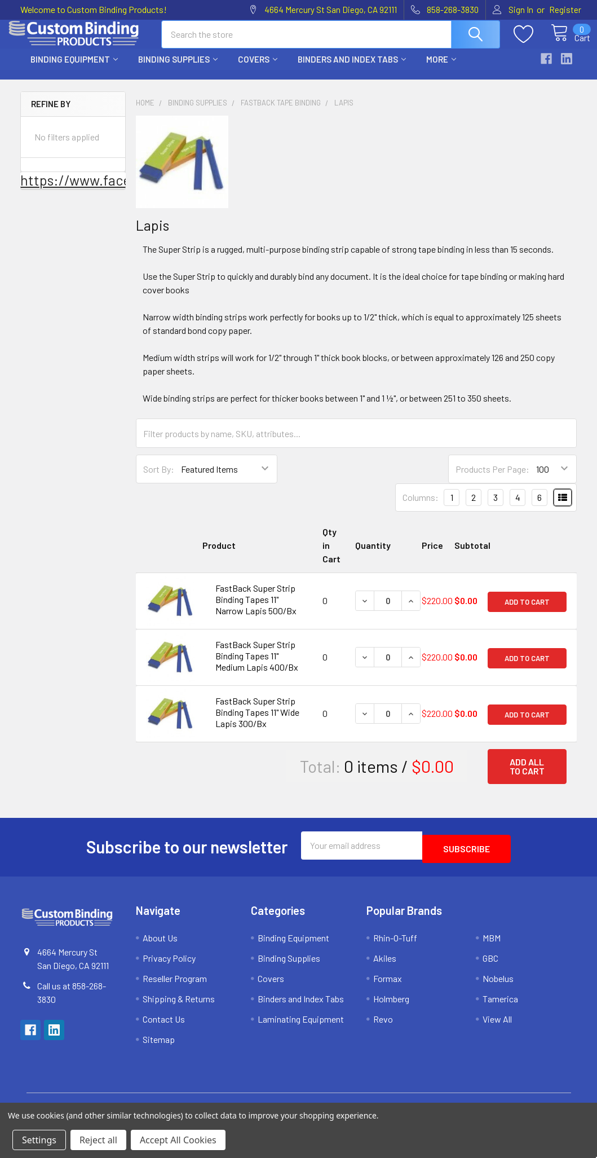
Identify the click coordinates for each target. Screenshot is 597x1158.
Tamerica (500, 1005)
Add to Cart (527, 610)
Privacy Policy (169, 964)
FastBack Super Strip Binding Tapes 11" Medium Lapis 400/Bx (256, 666)
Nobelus (498, 985)
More (441, 69)
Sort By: (158, 479)
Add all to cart (527, 776)
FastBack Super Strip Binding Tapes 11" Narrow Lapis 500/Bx (256, 609)
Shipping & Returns (179, 1005)
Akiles (384, 964)
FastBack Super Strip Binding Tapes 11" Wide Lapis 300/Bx (257, 722)
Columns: (421, 507)
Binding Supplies (178, 69)
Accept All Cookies (178, 1140)
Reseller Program (175, 985)
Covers (257, 69)
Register (565, 10)
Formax (387, 985)
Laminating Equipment (301, 1025)
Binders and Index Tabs (352, 69)
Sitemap (159, 1046)
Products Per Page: (492, 479)
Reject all (98, 1140)
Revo (383, 1025)
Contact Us (164, 1025)
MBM (492, 944)
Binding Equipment (74, 69)
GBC (490, 964)
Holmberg (391, 1005)
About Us (160, 944)
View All (497, 1025)
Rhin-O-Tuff (395, 944)
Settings (39, 1140)
